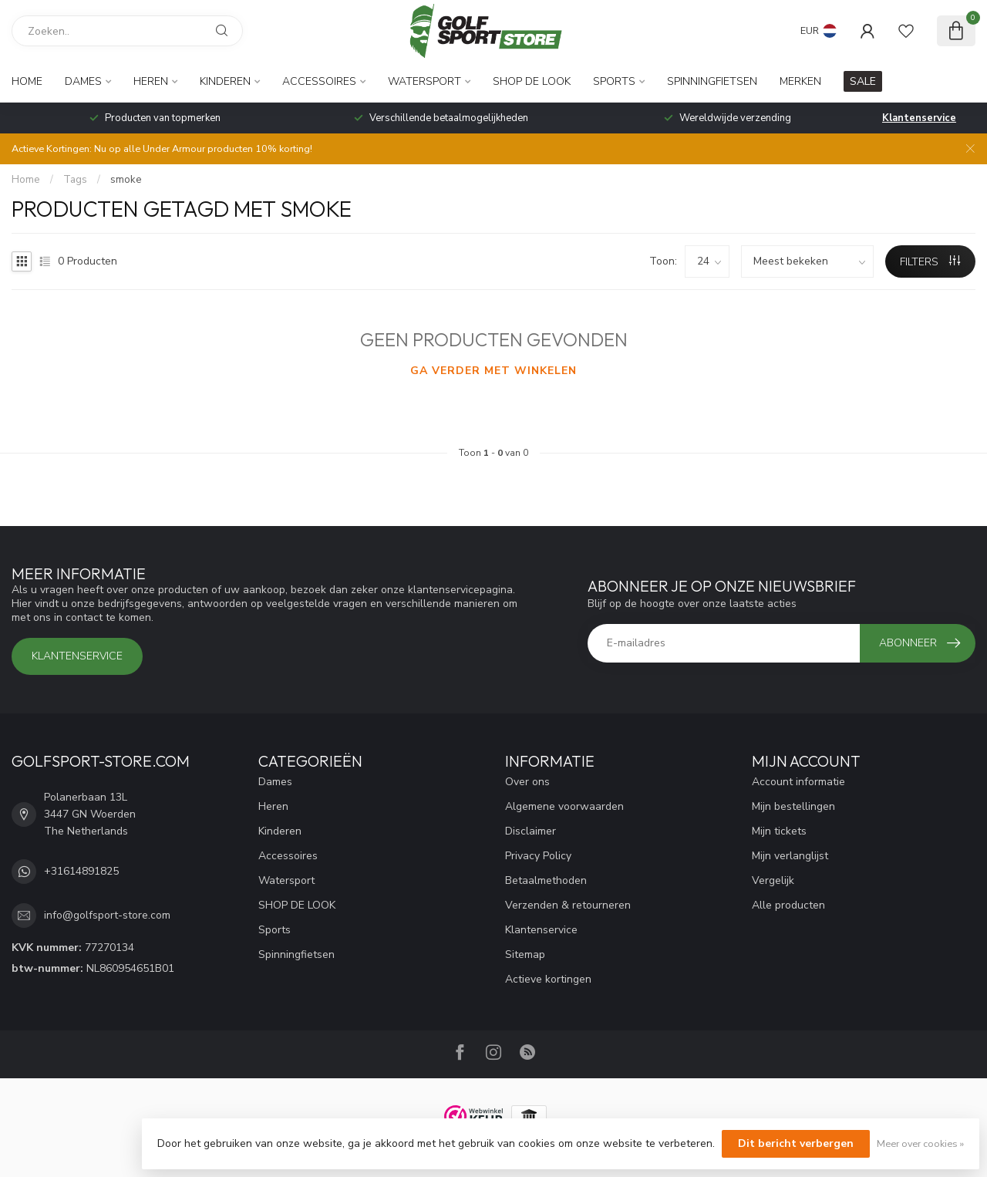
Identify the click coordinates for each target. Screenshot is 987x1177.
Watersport (424, 81)
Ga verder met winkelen (493, 370)
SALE (863, 81)
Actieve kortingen (548, 979)
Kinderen (225, 81)
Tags (75, 180)
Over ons (527, 781)
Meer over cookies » (920, 1143)
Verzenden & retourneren (568, 905)
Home (27, 81)
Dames (83, 81)
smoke (126, 180)
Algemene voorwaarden (564, 806)
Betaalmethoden (546, 880)
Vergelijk (773, 880)
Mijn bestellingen (793, 806)
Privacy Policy (538, 855)
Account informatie (798, 781)
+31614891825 (81, 871)
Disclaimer (530, 831)
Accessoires (319, 81)
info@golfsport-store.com (107, 915)
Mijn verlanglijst (790, 855)
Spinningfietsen (712, 81)
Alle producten (788, 905)
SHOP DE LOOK (532, 81)
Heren (150, 81)
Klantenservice (919, 118)
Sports (614, 81)
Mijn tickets (779, 831)
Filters (930, 262)
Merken (800, 81)
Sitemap (525, 954)
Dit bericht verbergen (796, 1143)
